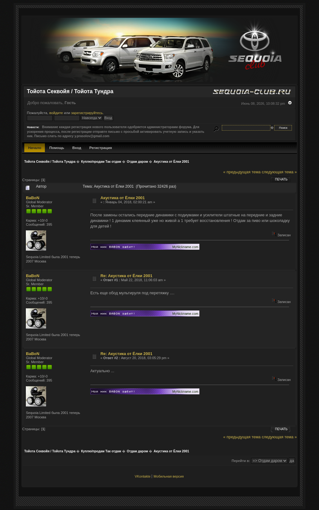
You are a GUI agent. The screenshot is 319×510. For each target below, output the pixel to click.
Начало (34, 148)
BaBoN (32, 197)
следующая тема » (279, 172)
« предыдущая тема (242, 172)
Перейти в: (241, 461)
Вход (76, 148)
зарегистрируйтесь (87, 113)
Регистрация (100, 148)
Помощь (56, 148)
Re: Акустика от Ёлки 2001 (126, 275)
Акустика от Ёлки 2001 (122, 197)
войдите (56, 113)
